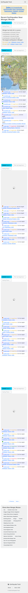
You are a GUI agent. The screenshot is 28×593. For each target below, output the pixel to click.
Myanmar (17, 127)
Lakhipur (4, 344)
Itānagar (4, 219)
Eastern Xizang (17, 536)
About (9, 587)
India (22, 42)
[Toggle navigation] (25, 2)
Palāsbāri (4, 340)
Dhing (3, 108)
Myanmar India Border (8, 536)
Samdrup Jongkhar (6, 123)
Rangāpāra (5, 320)
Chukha (8, 332)
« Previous (11, 501)
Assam (18, 42)
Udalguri (12, 44)
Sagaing (4, 127)
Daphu (4, 332)
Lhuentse (4, 243)
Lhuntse (9, 243)
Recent (6, 23)
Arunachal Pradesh (11, 97)
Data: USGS (17, 587)
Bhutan (24, 123)
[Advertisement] (14, 151)
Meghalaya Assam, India (8, 523)
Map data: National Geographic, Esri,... (13, 89)
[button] (6, 66)
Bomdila (4, 132)
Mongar (15, 518)
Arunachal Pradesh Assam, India (10, 531)
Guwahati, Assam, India (12, 509)
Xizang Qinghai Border (8, 545)
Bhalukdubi (5, 101)
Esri (26, 89)
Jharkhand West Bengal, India (9, 538)
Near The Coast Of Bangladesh (9, 540)
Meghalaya (11, 223)
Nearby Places (6, 26)
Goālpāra (4, 215)
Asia (4, 509)
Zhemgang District (17, 520)
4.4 (9, 42)
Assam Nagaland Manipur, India (9, 525)
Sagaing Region (11, 127)
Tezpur (3, 324)
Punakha (20, 518)
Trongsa (4, 328)
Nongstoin (4, 223)
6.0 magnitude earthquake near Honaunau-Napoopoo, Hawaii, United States (14, 10)
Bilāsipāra (14, 42)
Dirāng (4, 97)
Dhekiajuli (4, 112)
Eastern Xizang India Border (9, 534)
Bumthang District (7, 518)
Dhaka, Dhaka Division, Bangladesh (10, 516)
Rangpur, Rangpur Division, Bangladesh (11, 512)
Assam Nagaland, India (8, 529)
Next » (17, 501)
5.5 (8, 44)
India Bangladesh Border (8, 527)
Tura (3, 227)
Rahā (3, 231)
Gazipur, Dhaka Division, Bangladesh (10, 514)
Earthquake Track (6, 2)
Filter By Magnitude (19, 23)
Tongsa (8, 328)
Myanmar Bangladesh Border (9, 542)
